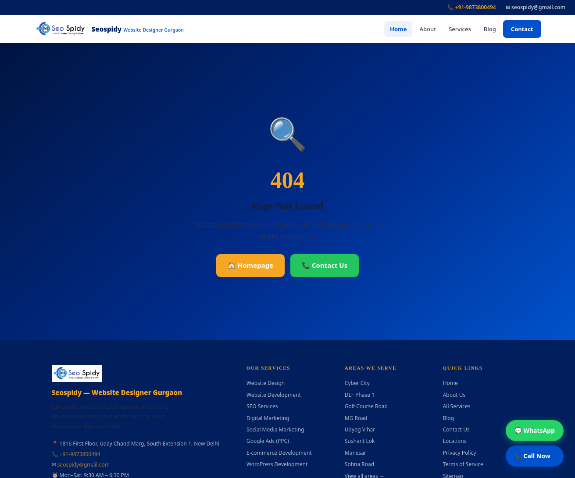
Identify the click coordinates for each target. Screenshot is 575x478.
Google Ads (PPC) (267, 441)
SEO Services (262, 406)
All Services (457, 406)
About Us (454, 395)
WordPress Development (276, 464)
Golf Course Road (366, 406)
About (427, 29)
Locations (455, 441)
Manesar (355, 452)
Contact (522, 29)
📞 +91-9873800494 (471, 7)
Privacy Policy (459, 452)
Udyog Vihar (360, 429)
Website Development (273, 395)
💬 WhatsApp (534, 430)
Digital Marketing (267, 418)
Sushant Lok (360, 441)
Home (398, 29)
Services (460, 29)
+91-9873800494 (80, 454)
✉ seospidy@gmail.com (535, 7)
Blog (490, 29)
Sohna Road (359, 464)
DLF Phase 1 (360, 395)
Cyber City (357, 383)
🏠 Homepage (250, 265)
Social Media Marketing (275, 429)
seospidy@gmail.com (83, 464)
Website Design (265, 383)
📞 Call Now (532, 456)
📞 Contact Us (324, 265)
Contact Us (456, 429)
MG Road (356, 418)
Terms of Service (463, 464)
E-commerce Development (279, 452)
